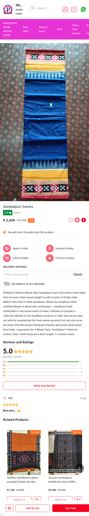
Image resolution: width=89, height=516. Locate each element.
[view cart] (74, 9)
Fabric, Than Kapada (76, 29)
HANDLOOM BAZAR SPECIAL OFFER (10, 29)
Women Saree (43, 29)
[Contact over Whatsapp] (83, 9)
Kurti (59, 29)
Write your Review (44, 385)
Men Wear (26, 29)
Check (77, 274)
